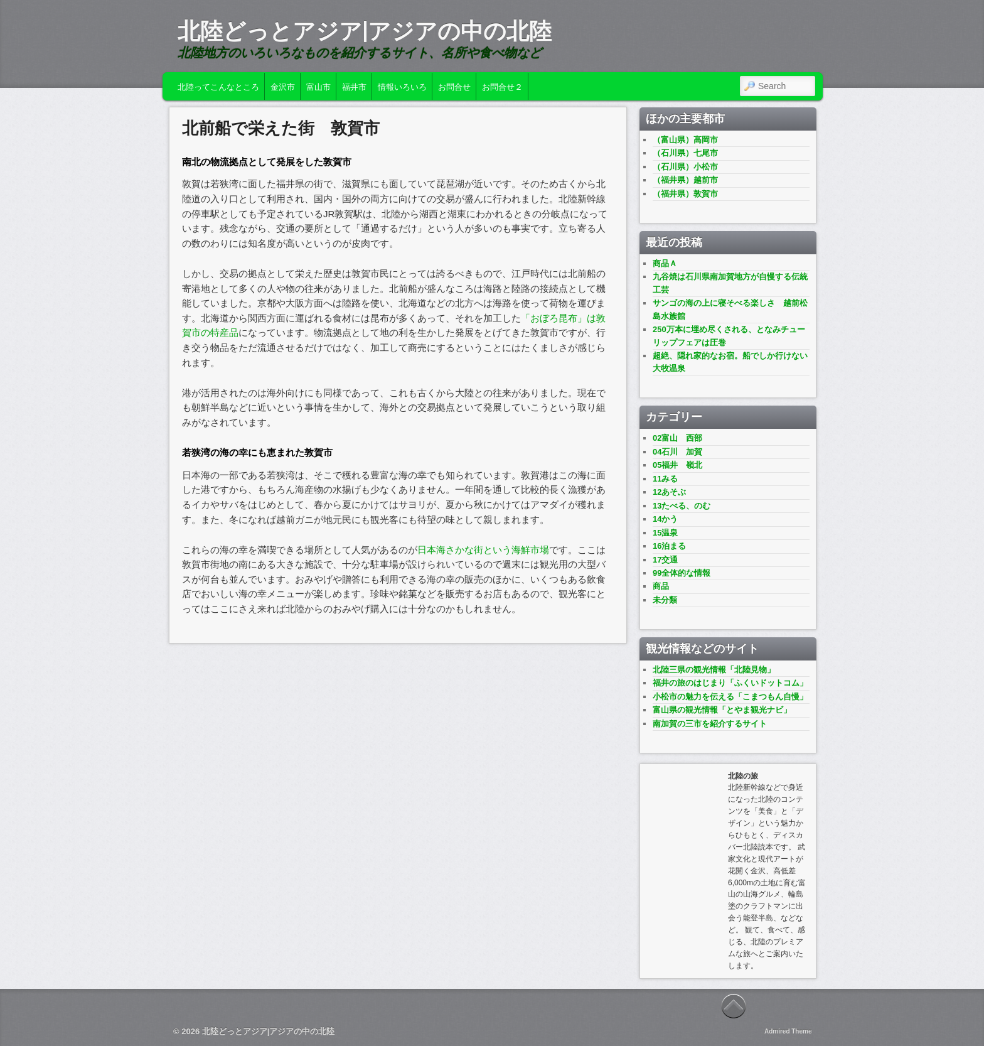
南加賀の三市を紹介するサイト (710, 723)
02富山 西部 (677, 438)
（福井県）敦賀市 (685, 193)
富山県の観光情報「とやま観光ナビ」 (722, 709)
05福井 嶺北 (677, 465)
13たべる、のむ (681, 505)
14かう (665, 519)
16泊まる (669, 546)
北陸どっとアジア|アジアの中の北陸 (365, 31)
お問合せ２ (502, 86)
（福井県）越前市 (685, 180)
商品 (661, 586)
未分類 (665, 600)
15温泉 (665, 532)
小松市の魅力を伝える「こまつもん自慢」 (730, 696)
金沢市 (282, 86)
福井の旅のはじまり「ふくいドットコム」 (730, 682)
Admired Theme (788, 1031)
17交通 (665, 559)
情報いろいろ (402, 86)
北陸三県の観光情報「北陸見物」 (714, 669)
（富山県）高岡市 (685, 139)
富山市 (318, 86)
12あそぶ (669, 492)
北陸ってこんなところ (218, 86)
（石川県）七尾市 (685, 153)
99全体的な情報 (681, 573)
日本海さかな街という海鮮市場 (483, 549)
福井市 (354, 86)
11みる (665, 478)
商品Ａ (665, 263)
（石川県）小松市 (685, 166)
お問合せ (454, 86)
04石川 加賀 (677, 451)
